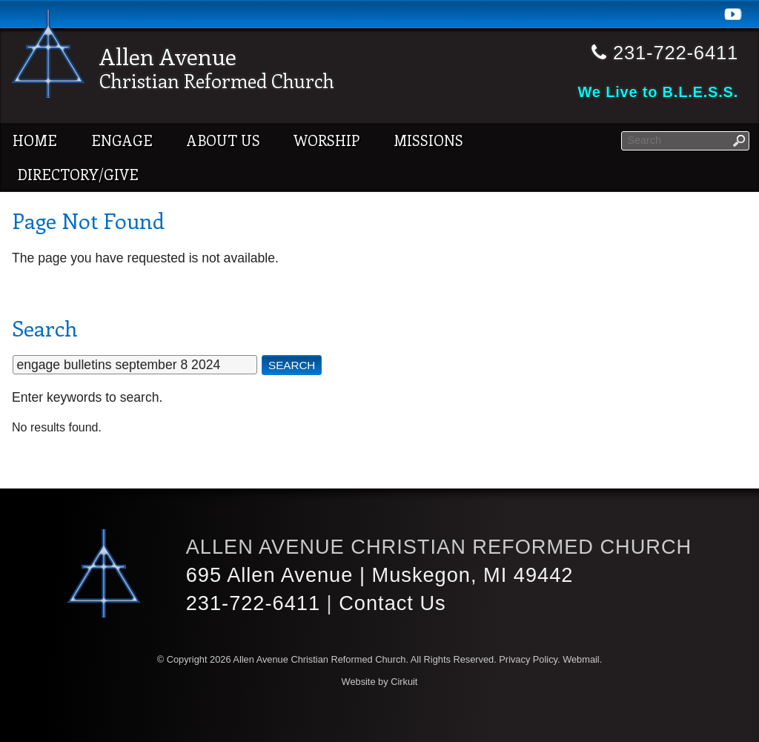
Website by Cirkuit (380, 681)
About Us (223, 140)
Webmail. (582, 659)
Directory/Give (78, 174)
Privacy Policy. (529, 659)
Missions (428, 140)
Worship (326, 140)
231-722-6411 (253, 603)
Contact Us (392, 603)
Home (35, 140)
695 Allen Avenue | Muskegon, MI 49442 (380, 574)
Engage (122, 140)
